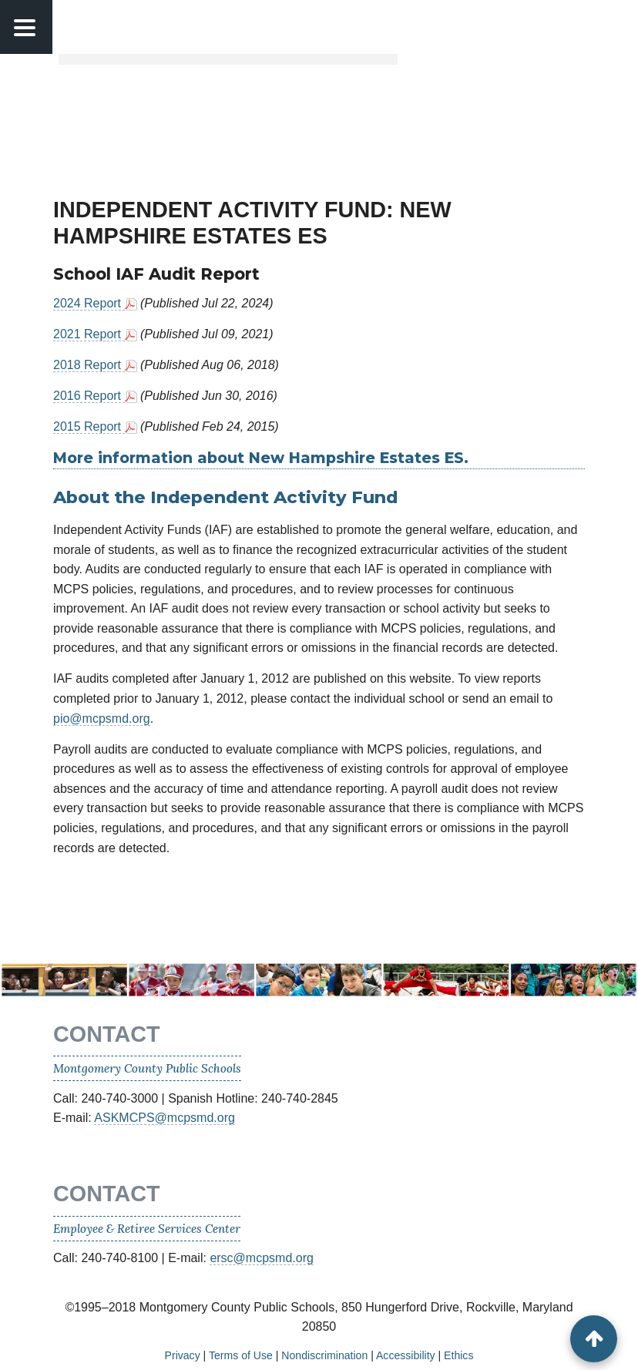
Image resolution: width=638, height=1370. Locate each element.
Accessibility (405, 1355)
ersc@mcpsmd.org (262, 1257)
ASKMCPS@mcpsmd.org (164, 1117)
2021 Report (89, 334)
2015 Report (89, 426)
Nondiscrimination (324, 1355)
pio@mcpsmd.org (101, 718)
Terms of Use (241, 1355)
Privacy (182, 1355)
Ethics (458, 1355)
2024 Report (89, 303)
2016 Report (89, 395)
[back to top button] (593, 1338)
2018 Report (89, 364)
